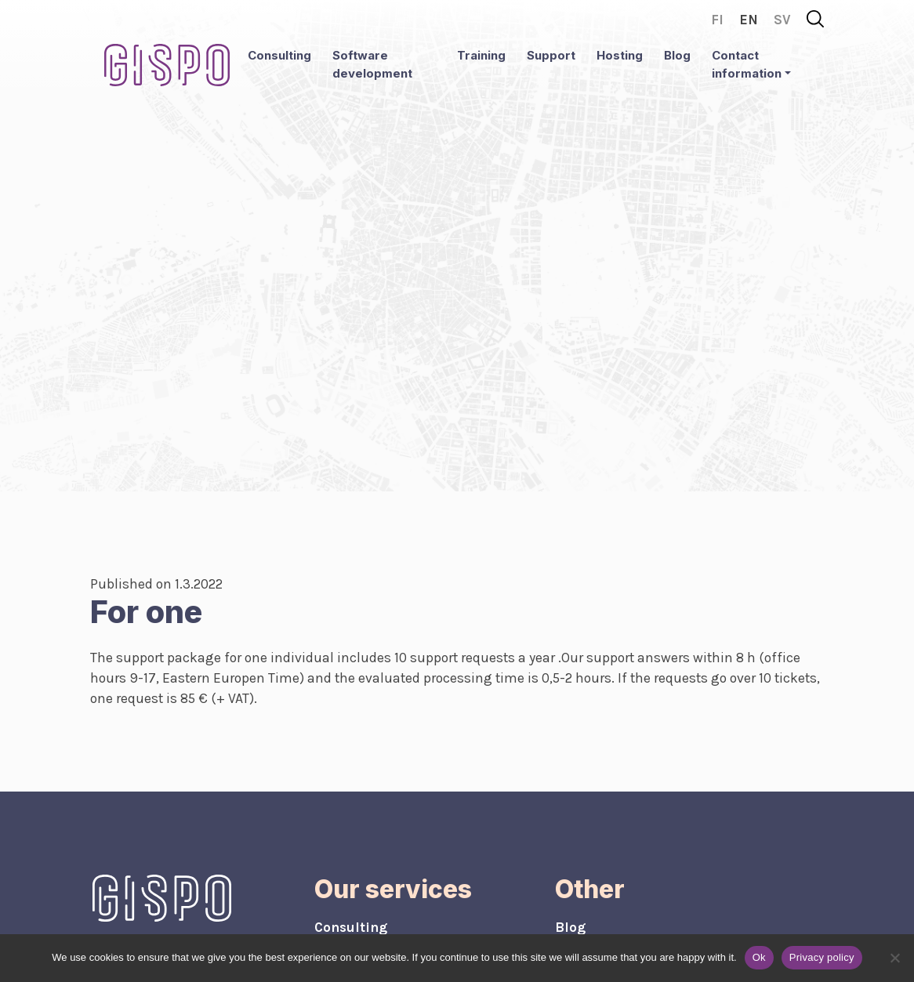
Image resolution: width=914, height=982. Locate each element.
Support (551, 55)
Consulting (279, 55)
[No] (894, 958)
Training (481, 55)
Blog (677, 55)
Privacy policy (821, 957)
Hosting (620, 55)
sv (782, 19)
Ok (759, 957)
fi (717, 19)
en (748, 19)
